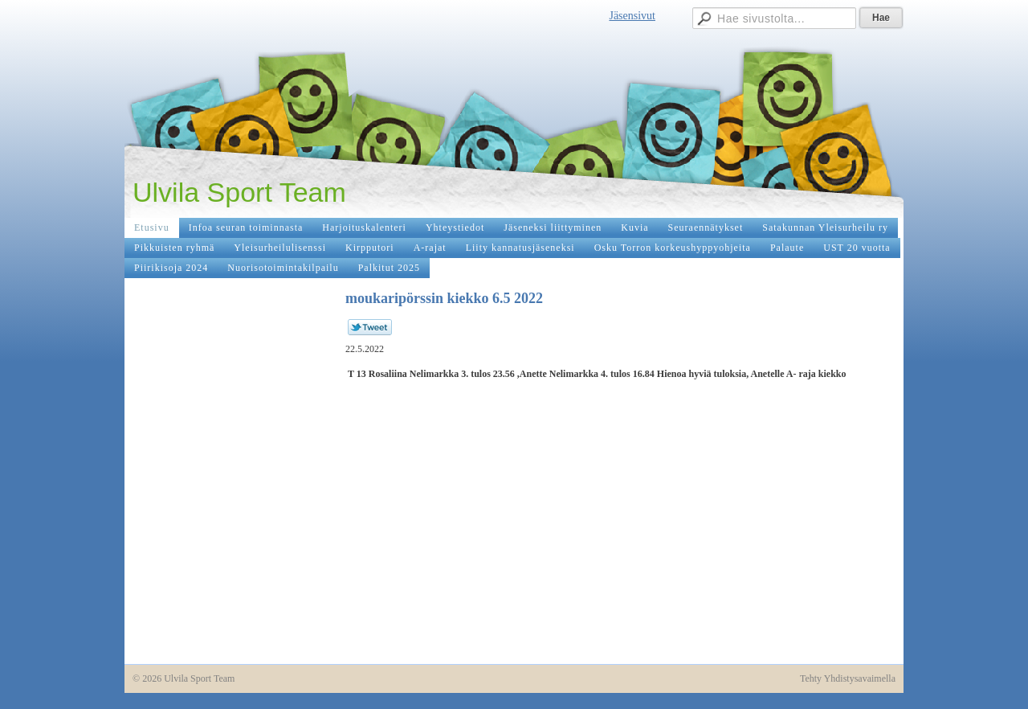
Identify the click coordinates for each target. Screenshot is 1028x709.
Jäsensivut (632, 16)
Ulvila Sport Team (239, 192)
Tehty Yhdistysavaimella (847, 678)
